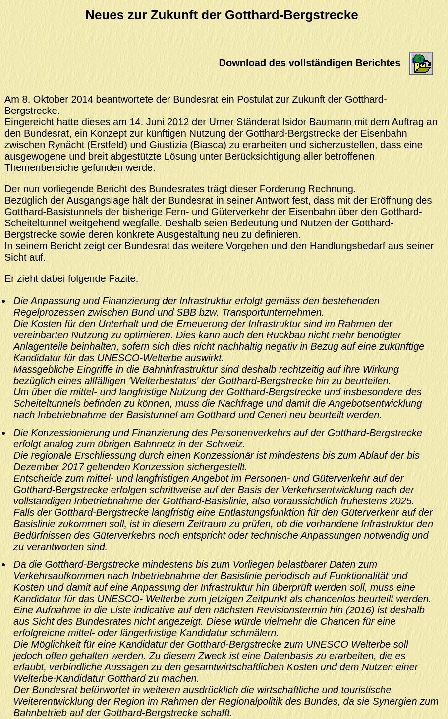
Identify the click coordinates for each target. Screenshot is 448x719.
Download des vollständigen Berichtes (310, 62)
